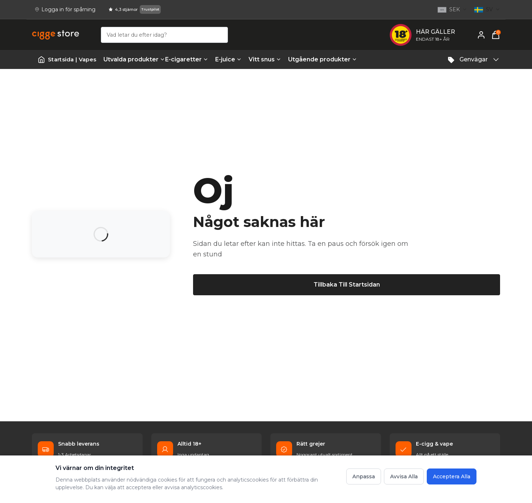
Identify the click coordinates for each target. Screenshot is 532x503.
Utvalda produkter (130, 59)
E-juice (228, 59)
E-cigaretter (186, 59)
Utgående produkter (315, 59)
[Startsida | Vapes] (67, 60)
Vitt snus (265, 59)
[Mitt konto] (481, 35)
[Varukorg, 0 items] (495, 35)
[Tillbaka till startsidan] (346, 284)
